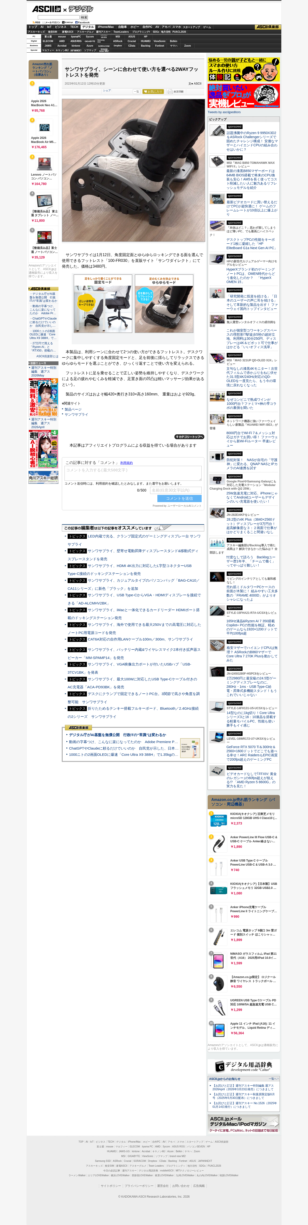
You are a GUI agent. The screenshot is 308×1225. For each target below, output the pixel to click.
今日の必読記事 (111, 1170)
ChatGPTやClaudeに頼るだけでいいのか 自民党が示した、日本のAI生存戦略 (133, 748)
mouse (62, 36)
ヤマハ (173, 45)
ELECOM (48, 41)
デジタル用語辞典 (148, 1170)
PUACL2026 (179, 32)
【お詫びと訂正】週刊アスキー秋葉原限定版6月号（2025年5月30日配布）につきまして (243, 1096)
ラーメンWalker (77, 1175)
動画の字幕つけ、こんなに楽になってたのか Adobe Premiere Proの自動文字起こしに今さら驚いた (150, 742)
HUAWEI (146, 41)
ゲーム (207, 27)
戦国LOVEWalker (229, 1175)
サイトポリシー (111, 1186)
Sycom (90, 36)
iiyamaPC (76, 36)
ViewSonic (160, 41)
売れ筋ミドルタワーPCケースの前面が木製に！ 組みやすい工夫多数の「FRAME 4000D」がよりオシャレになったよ (252, 593)
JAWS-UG (124, 1151)
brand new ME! (178, 1156)
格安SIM (52, 32)
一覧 (136, 91)
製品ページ (73, 409)
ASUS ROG (76, 41)
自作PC (147, 27)
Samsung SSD (103, 1161)
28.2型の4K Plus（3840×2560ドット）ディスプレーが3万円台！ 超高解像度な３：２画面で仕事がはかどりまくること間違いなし (251, 525)
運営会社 (163, 1186)
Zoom (187, 45)
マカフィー (48, 50)
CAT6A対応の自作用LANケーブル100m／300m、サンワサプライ (140, 639)
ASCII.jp (46, 9)
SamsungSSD (100, 41)
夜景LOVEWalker (164, 1175)
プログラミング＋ (175, 1165)
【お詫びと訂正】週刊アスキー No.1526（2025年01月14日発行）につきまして (244, 1105)
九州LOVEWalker (185, 1175)
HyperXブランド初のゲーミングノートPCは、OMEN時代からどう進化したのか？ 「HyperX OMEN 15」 (250, 275)
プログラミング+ (141, 32)
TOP (81, 1141)
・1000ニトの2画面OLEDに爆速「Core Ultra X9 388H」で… (43, 334)
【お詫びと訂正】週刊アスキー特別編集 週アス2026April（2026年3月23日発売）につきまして (243, 1087)
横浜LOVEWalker (120, 1175)
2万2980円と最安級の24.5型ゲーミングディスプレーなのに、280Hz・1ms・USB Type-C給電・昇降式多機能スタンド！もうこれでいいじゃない (251, 686)
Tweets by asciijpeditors (224, 112)
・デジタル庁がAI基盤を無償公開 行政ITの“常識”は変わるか (43, 297)
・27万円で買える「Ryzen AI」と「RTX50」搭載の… (43, 347)
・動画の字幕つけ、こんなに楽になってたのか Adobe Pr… (43, 309)
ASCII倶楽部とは (47, 356)
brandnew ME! (104, 50)
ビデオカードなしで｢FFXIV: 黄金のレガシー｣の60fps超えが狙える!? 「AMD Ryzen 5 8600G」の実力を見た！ (251, 780)
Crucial (132, 41)
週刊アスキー (103, 32)
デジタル (78, 8)
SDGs (156, 32)
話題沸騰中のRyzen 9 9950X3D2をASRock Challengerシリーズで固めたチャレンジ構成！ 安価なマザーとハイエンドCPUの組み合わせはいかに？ (252, 141)
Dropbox (118, 45)
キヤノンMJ (62, 50)
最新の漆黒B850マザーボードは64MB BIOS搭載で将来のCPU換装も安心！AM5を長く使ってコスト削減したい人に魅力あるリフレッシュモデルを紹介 (251, 179)
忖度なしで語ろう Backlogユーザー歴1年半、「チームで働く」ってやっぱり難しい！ (251, 561)
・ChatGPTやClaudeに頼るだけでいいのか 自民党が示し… (43, 322)
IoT (49, 27)
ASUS (131, 36)
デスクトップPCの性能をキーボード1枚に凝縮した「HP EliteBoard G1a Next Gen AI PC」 (251, 244)
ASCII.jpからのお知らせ (224, 1079)
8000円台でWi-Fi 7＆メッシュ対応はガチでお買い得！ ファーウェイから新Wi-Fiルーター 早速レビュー (252, 439)
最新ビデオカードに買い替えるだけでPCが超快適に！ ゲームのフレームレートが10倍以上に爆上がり (251, 208)
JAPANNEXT (76, 50)
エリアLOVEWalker (98, 1175)
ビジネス (60, 27)
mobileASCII (167, 1170)
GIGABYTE (90, 41)
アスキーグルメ (85, 32)
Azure (90, 45)
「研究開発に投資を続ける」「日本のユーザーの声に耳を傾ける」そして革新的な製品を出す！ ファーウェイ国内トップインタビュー (252, 302)
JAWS (48, 45)
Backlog (145, 45)
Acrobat (62, 45)
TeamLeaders (121, 32)
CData (131, 45)
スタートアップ (191, 27)
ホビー (134, 27)
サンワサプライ (76, 414)
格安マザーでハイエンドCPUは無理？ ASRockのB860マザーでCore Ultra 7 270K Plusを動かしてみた (252, 654)
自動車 (122, 27)
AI (42, 27)
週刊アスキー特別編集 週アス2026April (43, 423)
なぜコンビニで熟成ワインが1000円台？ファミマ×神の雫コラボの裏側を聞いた (251, 404)
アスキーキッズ (36, 32)
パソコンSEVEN (104, 36)
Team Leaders (156, 1165)
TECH (74, 27)
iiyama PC (147, 1146)
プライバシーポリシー (139, 1186)
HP (146, 36)
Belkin (173, 41)
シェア (107, 90)
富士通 (48, 36)
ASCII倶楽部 (268, 27)
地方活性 (166, 32)
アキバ (166, 27)
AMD (62, 41)
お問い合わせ (181, 1186)
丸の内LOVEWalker (207, 1175)
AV (157, 27)
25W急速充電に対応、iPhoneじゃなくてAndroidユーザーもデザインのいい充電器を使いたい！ (252, 497)
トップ (32, 27)
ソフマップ (90, 50)
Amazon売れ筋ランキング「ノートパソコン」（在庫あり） (42, 69)
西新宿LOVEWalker (142, 1175)
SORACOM (140, 1161)
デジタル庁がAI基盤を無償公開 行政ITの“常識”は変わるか (117, 735)
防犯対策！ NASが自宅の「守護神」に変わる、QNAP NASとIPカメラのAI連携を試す (252, 464)
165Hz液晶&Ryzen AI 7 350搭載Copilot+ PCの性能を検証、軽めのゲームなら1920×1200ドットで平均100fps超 (251, 627)
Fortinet (159, 45)
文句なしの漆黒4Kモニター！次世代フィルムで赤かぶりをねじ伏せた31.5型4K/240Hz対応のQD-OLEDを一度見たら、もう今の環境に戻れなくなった (252, 377)
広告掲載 (199, 1186)
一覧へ (273, 1078)
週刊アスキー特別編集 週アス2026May (43, 371)
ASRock (117, 41)
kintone (76, 45)
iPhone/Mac (106, 27)
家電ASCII (67, 32)
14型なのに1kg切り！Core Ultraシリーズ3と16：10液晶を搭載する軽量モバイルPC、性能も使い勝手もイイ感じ (251, 719)
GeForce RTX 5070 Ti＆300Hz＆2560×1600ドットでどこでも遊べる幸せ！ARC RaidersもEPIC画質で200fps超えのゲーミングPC (252, 753)
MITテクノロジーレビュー (190, 1170)
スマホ (176, 27)
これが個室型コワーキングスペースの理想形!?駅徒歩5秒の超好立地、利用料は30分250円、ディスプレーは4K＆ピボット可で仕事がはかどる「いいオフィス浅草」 (252, 338)
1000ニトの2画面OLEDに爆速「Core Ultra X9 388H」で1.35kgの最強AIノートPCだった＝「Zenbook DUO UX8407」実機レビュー (175, 754)
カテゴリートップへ (189, 436)
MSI (118, 36)
